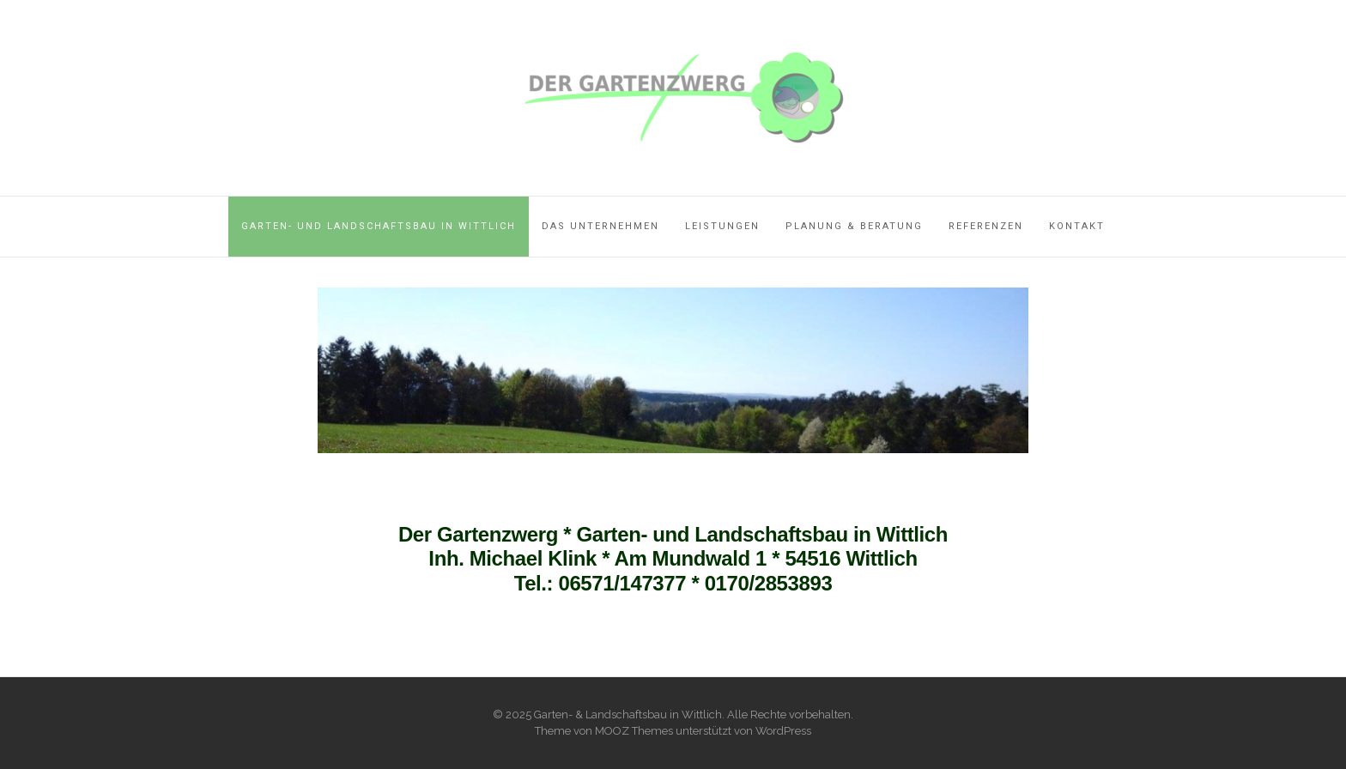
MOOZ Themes (634, 730)
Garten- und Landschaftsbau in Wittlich (378, 226)
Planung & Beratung (854, 226)
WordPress (783, 730)
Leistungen (722, 226)
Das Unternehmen (600, 226)
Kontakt (1077, 226)
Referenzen (986, 226)
